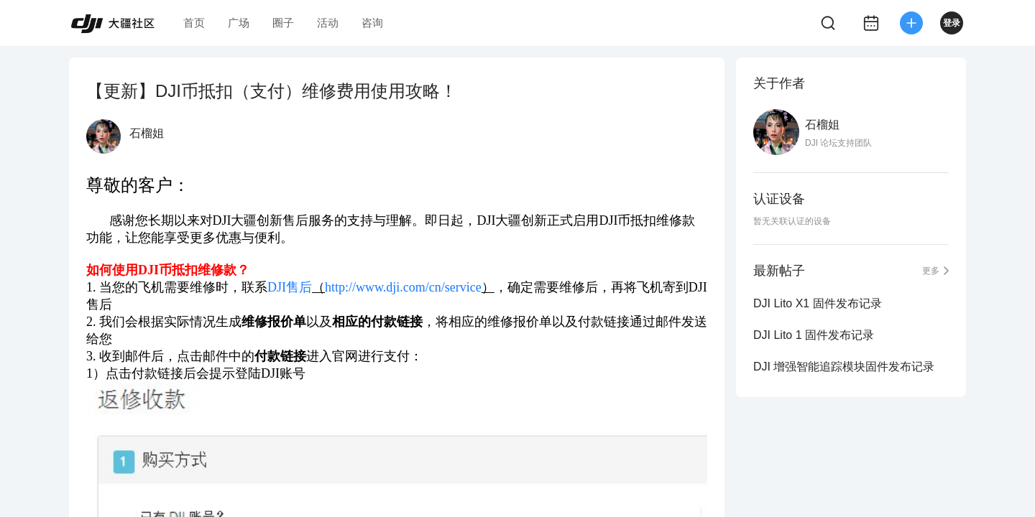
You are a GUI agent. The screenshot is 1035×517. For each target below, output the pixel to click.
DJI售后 (289, 287)
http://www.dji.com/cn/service (403, 287)
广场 (238, 23)
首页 (194, 23)
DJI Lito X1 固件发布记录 (817, 303)
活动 (328, 23)
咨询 (372, 23)
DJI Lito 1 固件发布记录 (813, 335)
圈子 (283, 23)
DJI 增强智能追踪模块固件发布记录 (843, 366)
